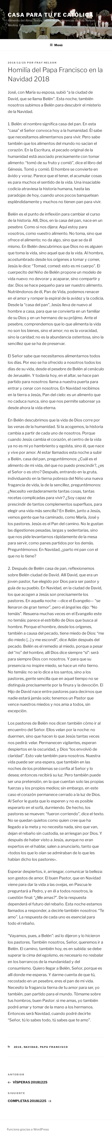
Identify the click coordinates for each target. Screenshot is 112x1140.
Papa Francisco (54, 1047)
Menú (56, 45)
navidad (31, 1047)
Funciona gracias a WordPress (28, 1129)
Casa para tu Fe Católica (51, 15)
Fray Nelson (46, 62)
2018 (18, 1047)
